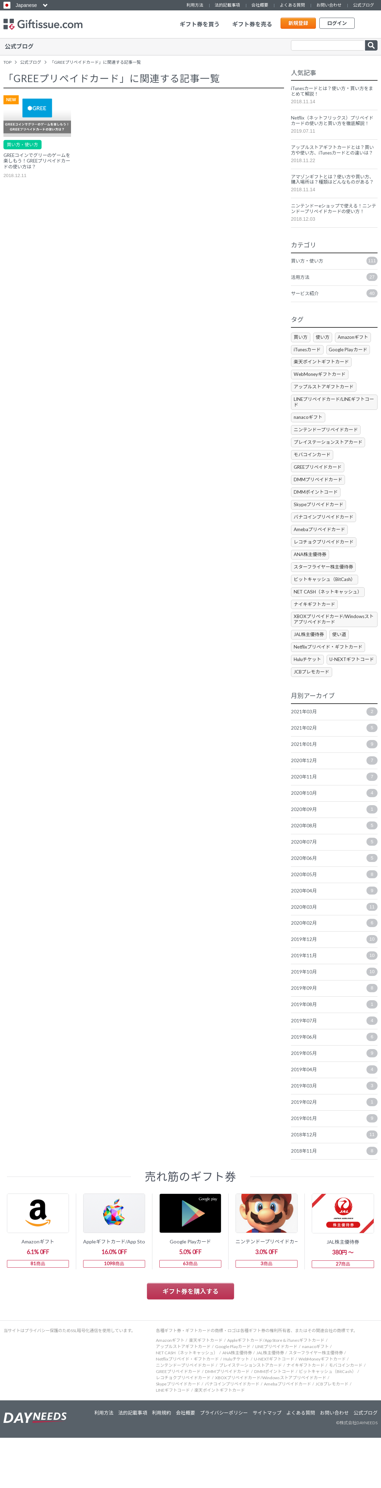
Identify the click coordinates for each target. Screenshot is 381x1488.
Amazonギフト (357, 356)
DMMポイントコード (317, 515)
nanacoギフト (309, 438)
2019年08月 (334, 1049)
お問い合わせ (329, 5)
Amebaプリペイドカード (321, 553)
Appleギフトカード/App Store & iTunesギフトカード (276, 1390)
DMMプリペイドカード (319, 502)
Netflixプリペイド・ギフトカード (330, 673)
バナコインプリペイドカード (325, 540)
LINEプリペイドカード (276, 1396)
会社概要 (259, 5)
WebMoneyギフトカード (321, 394)
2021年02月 (334, 768)
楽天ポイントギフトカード (323, 381)
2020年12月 (334, 801)
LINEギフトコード (173, 1440)
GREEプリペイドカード (319, 489)
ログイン (337, 24)
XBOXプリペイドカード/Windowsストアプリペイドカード (333, 645)
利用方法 (194, 5)
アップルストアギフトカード (325, 407)
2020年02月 (334, 967)
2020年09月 (334, 851)
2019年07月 (334, 1066)
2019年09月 (334, 1033)
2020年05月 (334, 917)
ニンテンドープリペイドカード (328, 451)
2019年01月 (334, 1165)
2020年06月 (334, 900)
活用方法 (334, 295)
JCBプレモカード (313, 711)
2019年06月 (334, 1083)
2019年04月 (334, 1116)
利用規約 (156, 1463)
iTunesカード (309, 368)
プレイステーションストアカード (330, 464)
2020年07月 (334, 884)
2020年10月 (334, 834)
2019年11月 (334, 1000)
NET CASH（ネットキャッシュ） (330, 616)
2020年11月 (334, 817)
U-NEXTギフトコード (317, 699)
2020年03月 (334, 950)
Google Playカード (353, 368)
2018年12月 (334, 1182)
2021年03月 (334, 751)
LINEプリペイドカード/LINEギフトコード (332, 422)
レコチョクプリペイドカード (325, 566)
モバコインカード (313, 476)
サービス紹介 (334, 312)
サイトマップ (264, 1463)
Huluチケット (309, 686)
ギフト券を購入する (190, 1341)
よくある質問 (292, 5)
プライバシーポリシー (220, 1463)
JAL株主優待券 (310, 660)
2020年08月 (334, 867)
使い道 (342, 660)
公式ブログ (363, 5)
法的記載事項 (227, 5)
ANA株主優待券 (311, 578)
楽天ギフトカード (205, 1390)
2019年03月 (334, 1132)
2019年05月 (334, 1099)
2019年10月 (334, 1016)
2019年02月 (334, 1149)
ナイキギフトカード (316, 629)
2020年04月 (334, 934)
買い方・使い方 (24, 143)
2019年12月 (334, 983)
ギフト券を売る (252, 24)
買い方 (301, 356)
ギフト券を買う (200, 24)
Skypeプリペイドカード (320, 527)
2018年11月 (334, 1199)
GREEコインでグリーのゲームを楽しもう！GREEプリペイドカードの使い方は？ (36, 160)
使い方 (325, 356)
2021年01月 (334, 785)
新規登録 (298, 24)
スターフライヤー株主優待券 (325, 591)
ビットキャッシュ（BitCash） (327, 604)
